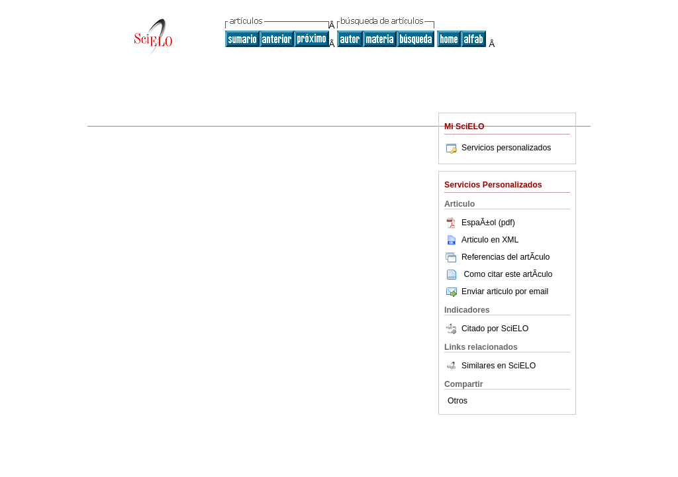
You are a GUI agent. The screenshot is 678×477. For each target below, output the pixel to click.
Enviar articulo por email (496, 291)
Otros (457, 400)
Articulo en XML (481, 239)
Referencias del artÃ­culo (497, 257)
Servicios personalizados (497, 147)
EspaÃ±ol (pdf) (479, 222)
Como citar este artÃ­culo (507, 274)
